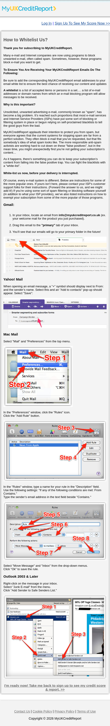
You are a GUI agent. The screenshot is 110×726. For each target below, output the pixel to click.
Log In (47, 23)
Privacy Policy (64, 711)
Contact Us (22, 711)
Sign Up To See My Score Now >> (82, 23)
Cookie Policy (42, 711)
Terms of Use (86, 711)
